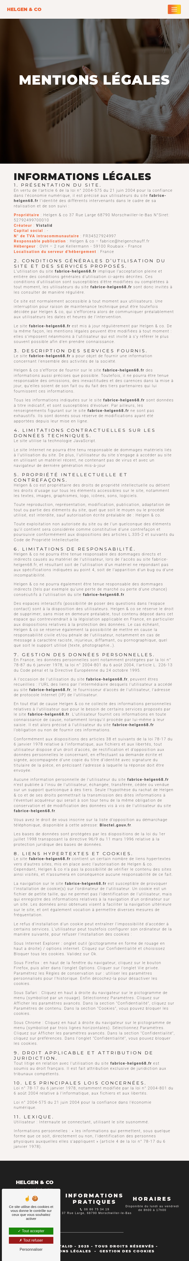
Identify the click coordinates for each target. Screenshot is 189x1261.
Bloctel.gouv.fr (115, 825)
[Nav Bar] (174, 9)
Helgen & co (24, 9)
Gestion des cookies (127, 1251)
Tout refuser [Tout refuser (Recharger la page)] (31, 1240)
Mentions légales (67, 1251)
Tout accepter (31, 1231)
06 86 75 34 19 (96, 1209)
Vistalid (44, 225)
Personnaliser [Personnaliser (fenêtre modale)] (31, 1249)
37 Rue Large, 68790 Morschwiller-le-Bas (96, 1213)
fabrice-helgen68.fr (76, 271)
